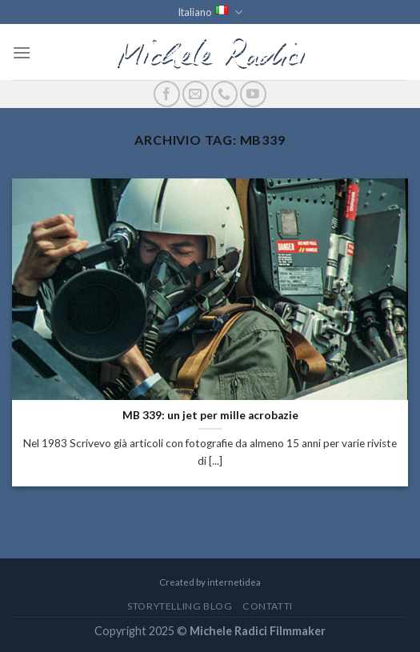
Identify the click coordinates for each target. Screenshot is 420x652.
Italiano (210, 12)
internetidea (234, 582)
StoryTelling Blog (179, 606)
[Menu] (21, 52)
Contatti (267, 606)
